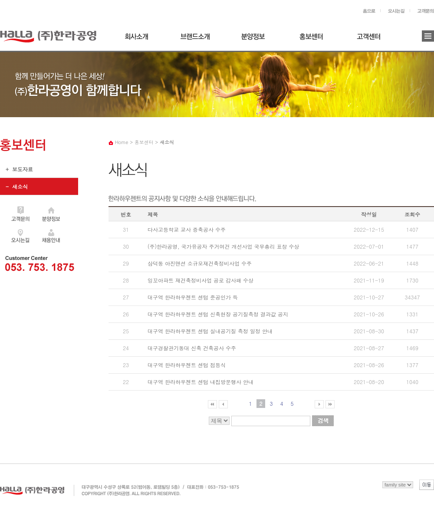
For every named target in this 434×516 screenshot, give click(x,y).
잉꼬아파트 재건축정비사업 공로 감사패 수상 (200, 280)
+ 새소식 (39, 186)
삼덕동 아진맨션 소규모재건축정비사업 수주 (200, 263)
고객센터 (372, 40)
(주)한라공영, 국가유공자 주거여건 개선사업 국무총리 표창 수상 (223, 246)
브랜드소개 (197, 40)
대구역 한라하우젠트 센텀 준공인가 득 (193, 297)
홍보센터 (314, 40)
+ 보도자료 (16, 171)
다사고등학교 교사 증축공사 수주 (187, 229)
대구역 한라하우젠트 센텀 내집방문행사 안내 (200, 381)
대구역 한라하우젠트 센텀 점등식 (187, 364)
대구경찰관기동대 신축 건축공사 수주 (192, 348)
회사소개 (139, 40)
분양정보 (255, 40)
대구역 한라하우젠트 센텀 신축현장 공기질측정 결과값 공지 (218, 314)
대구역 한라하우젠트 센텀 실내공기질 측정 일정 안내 (210, 331)
